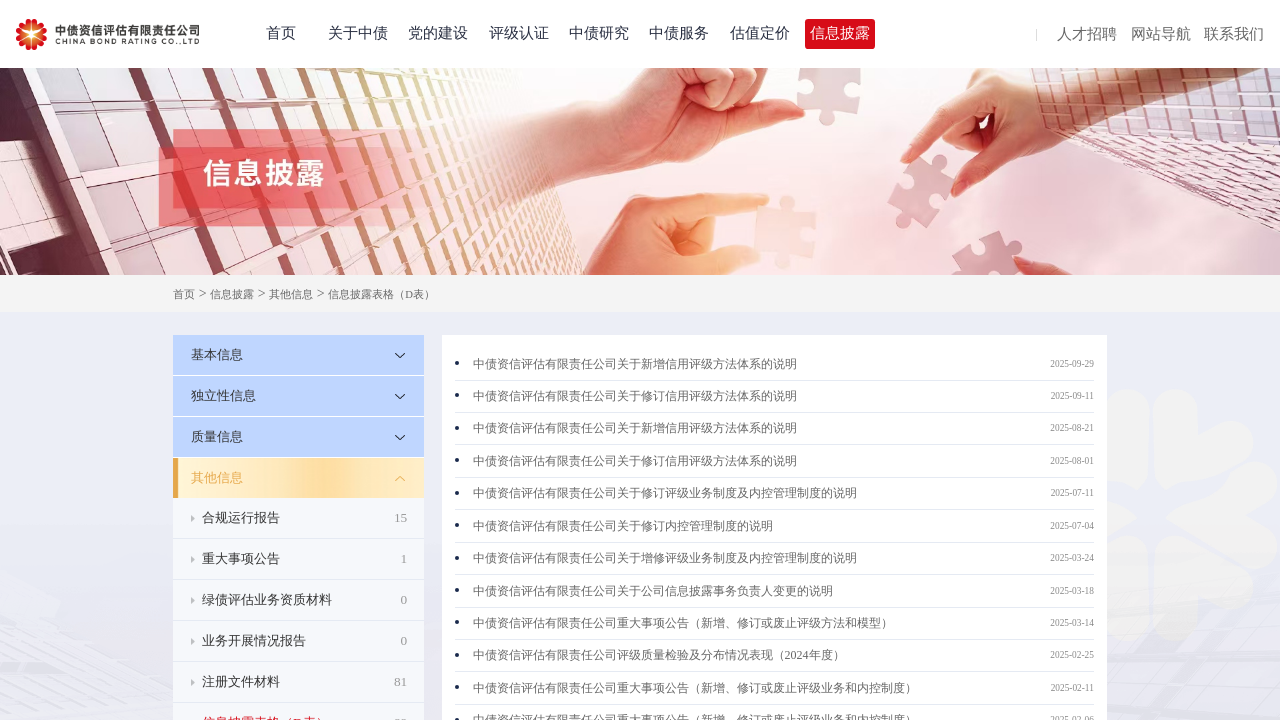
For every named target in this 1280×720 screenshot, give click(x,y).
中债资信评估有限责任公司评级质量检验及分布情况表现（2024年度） (659, 655)
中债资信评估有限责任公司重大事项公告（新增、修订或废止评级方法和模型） (683, 623)
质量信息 (217, 436)
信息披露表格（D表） (381, 294)
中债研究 (599, 33)
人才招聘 (1087, 35)
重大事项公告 (304, 559)
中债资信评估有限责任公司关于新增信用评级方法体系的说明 (635, 364)
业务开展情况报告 (304, 641)
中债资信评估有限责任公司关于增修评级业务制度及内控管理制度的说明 (665, 558)
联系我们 (1234, 35)
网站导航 (1161, 35)
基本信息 (217, 354)
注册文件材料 (304, 682)
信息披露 (840, 33)
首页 (281, 33)
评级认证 (519, 33)
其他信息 (291, 294)
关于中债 (358, 33)
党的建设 (438, 33)
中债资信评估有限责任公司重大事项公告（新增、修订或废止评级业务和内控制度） (695, 688)
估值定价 (760, 33)
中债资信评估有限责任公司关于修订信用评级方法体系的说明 (635, 396)
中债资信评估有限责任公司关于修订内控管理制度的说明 (623, 526)
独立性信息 (223, 395)
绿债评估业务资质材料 (304, 600)
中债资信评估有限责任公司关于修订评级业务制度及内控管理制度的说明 (665, 493)
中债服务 (679, 33)
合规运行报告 (304, 518)
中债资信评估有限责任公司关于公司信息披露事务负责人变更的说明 (653, 591)
